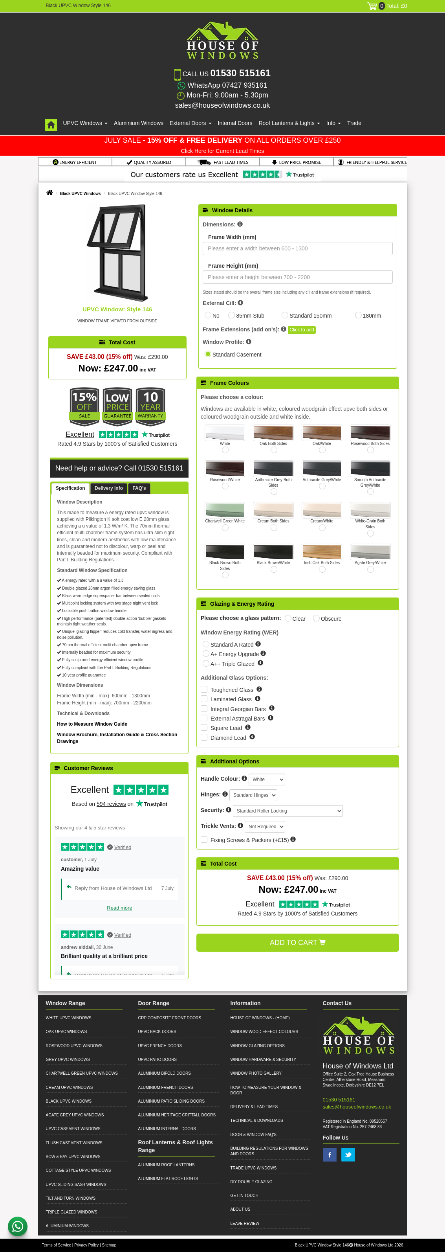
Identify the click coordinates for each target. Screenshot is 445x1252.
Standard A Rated (233, 645)
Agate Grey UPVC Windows (75, 1115)
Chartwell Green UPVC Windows (82, 1073)
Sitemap (109, 1245)
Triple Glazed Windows (71, 1212)
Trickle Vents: (218, 826)
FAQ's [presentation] (139, 488)
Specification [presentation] (70, 488)
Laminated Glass (232, 699)
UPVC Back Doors (157, 1032)
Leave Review (245, 1223)
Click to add (301, 330)
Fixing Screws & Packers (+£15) (250, 840)
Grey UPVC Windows (68, 1059)
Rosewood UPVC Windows (74, 1046)
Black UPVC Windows (80, 193)
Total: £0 (387, 6)
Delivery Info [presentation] (109, 488)
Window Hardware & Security (263, 1059)
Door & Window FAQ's (254, 1134)
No (216, 316)
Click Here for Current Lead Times (222, 151)
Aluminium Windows (138, 123)
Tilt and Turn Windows (71, 1198)
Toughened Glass (233, 690)
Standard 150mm (310, 316)
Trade (354, 123)
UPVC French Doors (160, 1046)
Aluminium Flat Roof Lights (168, 1179)
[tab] (70, 489)
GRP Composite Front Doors (169, 1018)
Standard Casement (237, 354)
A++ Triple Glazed (233, 664)
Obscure (331, 619)
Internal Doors (235, 123)
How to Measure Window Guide (92, 724)
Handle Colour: (220, 779)
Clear (299, 619)
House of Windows (251, 1018)
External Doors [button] (190, 123)
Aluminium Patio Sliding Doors (171, 1101)
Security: (212, 810)
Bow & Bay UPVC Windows (73, 1157)
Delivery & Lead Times (254, 1107)
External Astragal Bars (238, 718)
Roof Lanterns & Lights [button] (289, 123)
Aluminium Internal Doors (167, 1129)
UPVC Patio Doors (157, 1059)
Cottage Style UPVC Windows (78, 1170)
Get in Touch (244, 1195)
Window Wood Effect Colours (264, 1032)
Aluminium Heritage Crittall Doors (177, 1115)
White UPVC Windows (69, 1018)
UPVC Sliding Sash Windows (76, 1184)
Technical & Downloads (257, 1120)
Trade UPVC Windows (254, 1168)
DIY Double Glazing (252, 1182)
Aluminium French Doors (165, 1087)
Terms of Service (56, 1245)
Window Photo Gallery (256, 1073)
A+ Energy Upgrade (235, 654)
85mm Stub (250, 316)
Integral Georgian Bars (239, 709)
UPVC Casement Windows (73, 1129)
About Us (241, 1209)
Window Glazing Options (258, 1046)
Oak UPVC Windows (66, 1032)
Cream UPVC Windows (69, 1087)
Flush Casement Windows (74, 1143)
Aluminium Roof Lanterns (166, 1165)
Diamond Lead (229, 738)
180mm (372, 316)
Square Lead (227, 728)
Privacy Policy (86, 1245)
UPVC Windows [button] (85, 123)
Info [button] (333, 123)
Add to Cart (298, 943)
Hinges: (211, 794)
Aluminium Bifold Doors (164, 1073)
